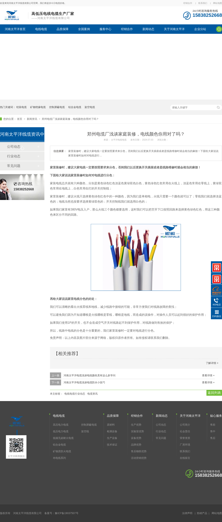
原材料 (111, 424)
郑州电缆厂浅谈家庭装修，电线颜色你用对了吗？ (70, 118)
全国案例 (84, 29)
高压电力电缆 (60, 424)
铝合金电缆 (74, 107)
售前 (212, 424)
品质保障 (62, 29)
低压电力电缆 (60, 431)
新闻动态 (148, 29)
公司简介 (185, 424)
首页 (20, 118)
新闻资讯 (32, 118)
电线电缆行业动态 (74, 393)
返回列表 (214, 393)
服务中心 (105, 29)
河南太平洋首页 (15, 29)
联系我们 (202, 3)
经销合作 (187, 3)
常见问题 (13, 166)
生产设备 (112, 438)
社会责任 (185, 431)
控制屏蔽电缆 (57, 107)
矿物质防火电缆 (62, 451)
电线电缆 (41, 29)
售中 (212, 431)
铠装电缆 (21, 107)
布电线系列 (59, 457)
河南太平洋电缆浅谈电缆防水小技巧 (84, 382)
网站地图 (217, 3)
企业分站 (200, 29)
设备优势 (136, 438)
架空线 (85, 431)
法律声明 (187, 513)
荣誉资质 (185, 438)
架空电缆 (90, 107)
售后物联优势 (139, 451)
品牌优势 (136, 444)
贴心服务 (216, 415)
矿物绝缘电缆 (38, 107)
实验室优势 (137, 431)
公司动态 (161, 424)
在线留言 (185, 457)
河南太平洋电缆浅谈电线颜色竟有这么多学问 (89, 375)
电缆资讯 (92, 393)
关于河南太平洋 (174, 29)
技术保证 (112, 444)
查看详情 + (208, 375)
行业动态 (13, 156)
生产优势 (136, 424)
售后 (212, 438)
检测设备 (112, 431)
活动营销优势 (139, 457)
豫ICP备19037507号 (66, 513)
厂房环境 (185, 444)
